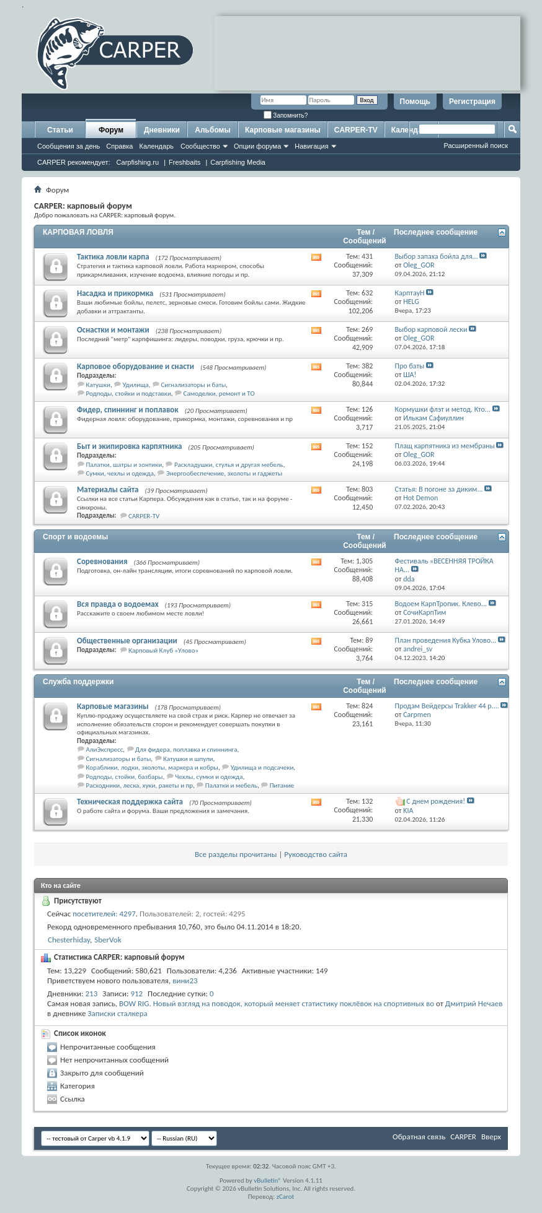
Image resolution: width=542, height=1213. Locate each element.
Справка (119, 146)
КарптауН (410, 293)
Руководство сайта (315, 854)
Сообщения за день (68, 146)
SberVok (107, 939)
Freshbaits (184, 162)
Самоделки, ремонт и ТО (219, 393)
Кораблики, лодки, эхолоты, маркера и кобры (152, 767)
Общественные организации (127, 640)
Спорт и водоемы (75, 537)
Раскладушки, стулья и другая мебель (228, 465)
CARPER (463, 1136)
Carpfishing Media (237, 162)
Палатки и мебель (231, 785)
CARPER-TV (356, 130)
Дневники (162, 130)
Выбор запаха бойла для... (436, 256)
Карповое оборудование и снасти (135, 366)
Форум (111, 130)
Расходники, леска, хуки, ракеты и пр (139, 785)
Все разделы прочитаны (236, 854)
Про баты (410, 366)
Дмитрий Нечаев (474, 1003)
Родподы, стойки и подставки (128, 393)
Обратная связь (419, 1136)
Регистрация (472, 101)
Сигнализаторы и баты (193, 385)
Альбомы (212, 130)
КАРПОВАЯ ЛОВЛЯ (78, 232)
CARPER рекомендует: (73, 162)
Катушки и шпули (188, 759)
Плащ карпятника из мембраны (445, 445)
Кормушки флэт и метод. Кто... (443, 409)
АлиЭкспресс (104, 750)
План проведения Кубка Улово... (446, 640)
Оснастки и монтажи (113, 329)
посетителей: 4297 (104, 913)
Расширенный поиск (475, 145)
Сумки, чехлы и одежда (120, 473)
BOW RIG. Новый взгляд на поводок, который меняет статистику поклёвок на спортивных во (276, 1003)
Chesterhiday (69, 939)
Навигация (311, 146)
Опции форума (257, 146)
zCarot (286, 1197)
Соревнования (102, 561)
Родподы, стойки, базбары (124, 777)
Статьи (60, 130)
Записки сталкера (117, 1013)
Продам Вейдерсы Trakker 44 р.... (447, 706)
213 (92, 993)
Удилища (136, 385)
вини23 (184, 980)
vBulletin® (268, 1180)
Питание (282, 785)
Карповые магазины (283, 130)
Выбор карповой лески (431, 329)
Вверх (491, 1136)
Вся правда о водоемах (118, 604)
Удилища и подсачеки (262, 767)
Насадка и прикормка (115, 293)
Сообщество (200, 146)
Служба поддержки (78, 681)
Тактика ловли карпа (113, 256)
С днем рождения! (435, 801)
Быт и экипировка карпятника (129, 446)
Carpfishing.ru (138, 162)
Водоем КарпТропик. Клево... (441, 603)
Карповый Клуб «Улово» (163, 650)
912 (136, 993)
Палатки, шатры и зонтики (124, 465)
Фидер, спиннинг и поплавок (128, 409)
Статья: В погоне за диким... (439, 489)
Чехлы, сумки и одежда (208, 777)
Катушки (98, 385)
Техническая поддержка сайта (130, 801)
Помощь (415, 101)
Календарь (156, 146)
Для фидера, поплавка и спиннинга (186, 750)
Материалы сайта (108, 489)
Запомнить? (286, 115)
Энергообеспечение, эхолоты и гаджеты (224, 473)
